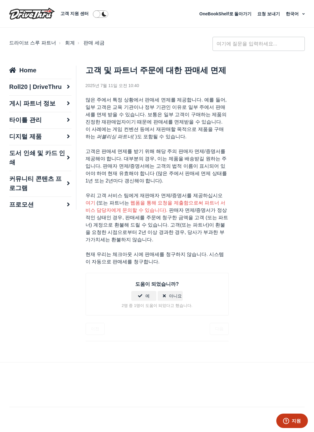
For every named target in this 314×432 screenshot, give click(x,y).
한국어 (293, 13)
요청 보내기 (269, 13)
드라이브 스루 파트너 (32, 42)
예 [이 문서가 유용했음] (147, 295)
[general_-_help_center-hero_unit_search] (259, 44)
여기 (90, 202)
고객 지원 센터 (74, 13)
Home (27, 70)
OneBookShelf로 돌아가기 (226, 13)
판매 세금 (93, 42)
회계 (70, 42)
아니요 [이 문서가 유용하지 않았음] (175, 295)
